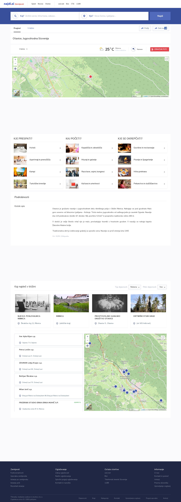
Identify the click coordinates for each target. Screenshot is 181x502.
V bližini (31, 28)
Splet (33, 4)
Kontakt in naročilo (63, 483)
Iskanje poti (15, 483)
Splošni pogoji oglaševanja (66, 479)
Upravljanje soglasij (162, 486)
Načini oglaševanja (63, 476)
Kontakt (117, 498)
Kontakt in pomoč (161, 476)
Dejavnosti (83, 498)
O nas (156, 473)
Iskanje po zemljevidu (19, 479)
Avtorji (157, 479)
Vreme (47, 4)
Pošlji (146, 28)
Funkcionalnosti (17, 473)
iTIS (72, 4)
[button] (15, 69)
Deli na (162, 28)
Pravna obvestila (161, 483)
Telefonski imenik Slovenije (116, 479)
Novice (40, 4)
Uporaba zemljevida (19, 476)
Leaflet (145, 96)
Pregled (17, 28)
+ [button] (15, 60)
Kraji (93, 498)
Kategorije (104, 498)
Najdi (160, 16)
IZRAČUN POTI (160, 49)
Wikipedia (65, 236)
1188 (78, 4)
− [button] (15, 64)
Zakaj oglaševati (62, 473)
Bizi (67, 4)
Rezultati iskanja (17, 486)
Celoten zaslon (167, 59)
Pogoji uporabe (151, 498)
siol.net (61, 4)
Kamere (139, 49)
